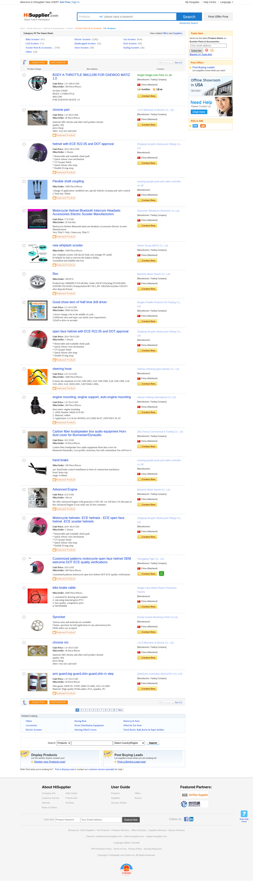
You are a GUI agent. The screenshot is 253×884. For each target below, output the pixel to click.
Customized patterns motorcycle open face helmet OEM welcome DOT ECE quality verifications (92, 560)
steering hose (62, 368)
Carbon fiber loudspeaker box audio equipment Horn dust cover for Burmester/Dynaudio (89, 433)
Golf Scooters (32, 43)
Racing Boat (80, 721)
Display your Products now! (49, 761)
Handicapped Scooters (85, 43)
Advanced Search (188, 23)
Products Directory (120, 830)
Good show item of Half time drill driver (80, 302)
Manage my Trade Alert (201, 54)
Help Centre (210, 2)
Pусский (135, 842)
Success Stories (119, 803)
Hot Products (103, 830)
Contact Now (148, 96)
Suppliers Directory (157, 830)
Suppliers (177, 33)
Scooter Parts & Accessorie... (40, 47)
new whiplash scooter (68, 245)
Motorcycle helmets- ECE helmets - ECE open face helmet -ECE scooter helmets (88, 519)
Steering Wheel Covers (85, 729)
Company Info (48, 793)
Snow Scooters (82, 47)
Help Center (71, 793)
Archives (70, 803)
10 (114, 710)
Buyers (138, 798)
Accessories (31, 725)
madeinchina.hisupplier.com (108, 836)
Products (84, 16)
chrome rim (60, 642)
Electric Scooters (83, 39)
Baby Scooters (33, 39)
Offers (165, 33)
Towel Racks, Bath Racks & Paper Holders (143, 729)
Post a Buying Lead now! (131, 761)
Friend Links (71, 798)
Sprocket (59, 617)
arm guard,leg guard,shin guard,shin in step (83, 673)
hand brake (60, 460)
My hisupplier (192, 2)
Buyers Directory (177, 830)
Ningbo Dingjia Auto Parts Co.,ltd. (154, 75)
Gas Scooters (129, 39)
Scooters (70, 28)
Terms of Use (119, 849)
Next (120, 710)
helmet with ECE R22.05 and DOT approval (83, 144)
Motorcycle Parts (131, 721)
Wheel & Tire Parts (132, 725)
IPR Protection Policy (101, 849)
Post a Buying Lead (64, 769)
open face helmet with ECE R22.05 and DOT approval (90, 331)
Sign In (75, 2)
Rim (55, 273)
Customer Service (50, 798)
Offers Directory (138, 830)
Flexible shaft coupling (68, 181)
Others (29, 51)
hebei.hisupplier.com (134, 836)
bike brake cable (64, 587)
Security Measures (153, 849)
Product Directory (34, 28)
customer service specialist (101, 769)
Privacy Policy (135, 849)
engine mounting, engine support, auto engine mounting (92, 397)
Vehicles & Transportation (54, 28)
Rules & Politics (49, 807)
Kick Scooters (130, 43)
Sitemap (46, 803)
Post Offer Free (218, 16)
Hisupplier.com (44, 16)
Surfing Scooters (131, 47)
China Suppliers (87, 830)
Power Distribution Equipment (89, 725)
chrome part (61, 109)
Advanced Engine (65, 489)
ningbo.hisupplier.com (156, 836)
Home (22, 28)
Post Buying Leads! (204, 67)
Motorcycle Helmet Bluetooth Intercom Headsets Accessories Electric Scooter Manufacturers (86, 212)
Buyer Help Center (244, 820)
